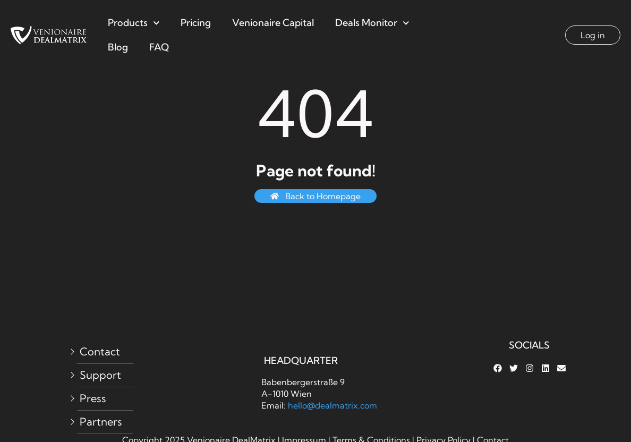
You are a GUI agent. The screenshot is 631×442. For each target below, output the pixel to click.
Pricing (196, 22)
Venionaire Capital (273, 22)
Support (100, 374)
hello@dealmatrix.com (332, 405)
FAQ (159, 47)
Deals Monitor (372, 23)
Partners (101, 421)
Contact (100, 351)
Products (134, 23)
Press (93, 398)
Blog (118, 47)
